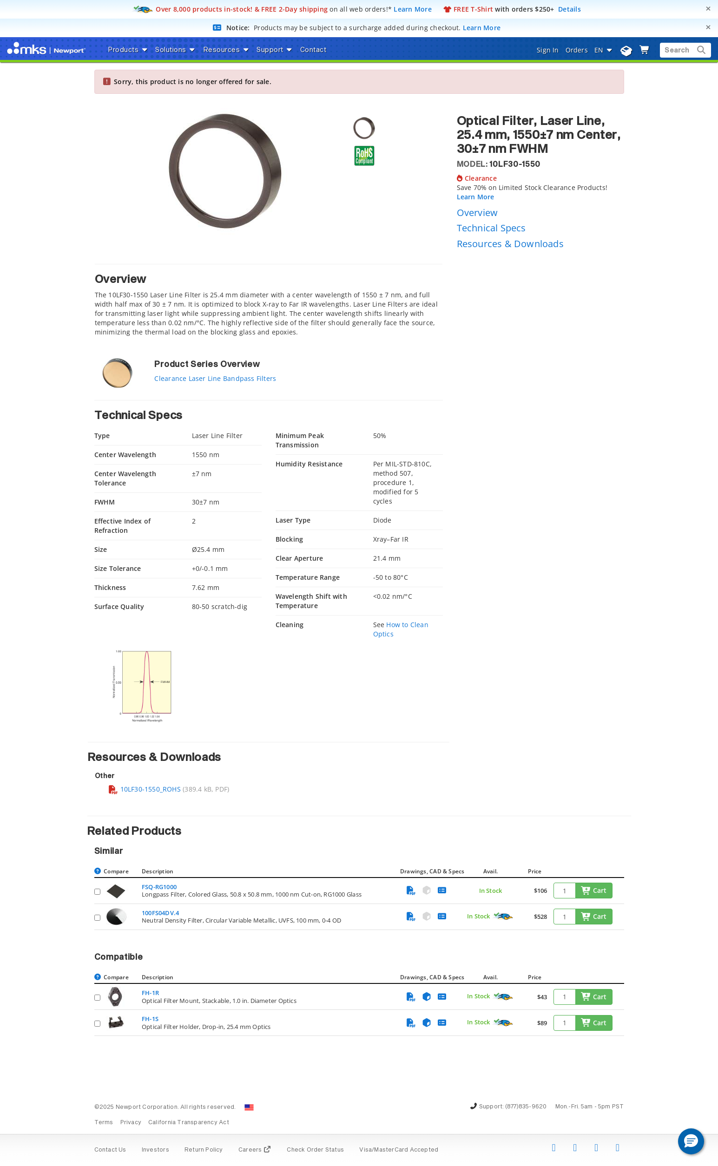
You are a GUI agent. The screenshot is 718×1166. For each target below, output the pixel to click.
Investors (155, 1150)
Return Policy (203, 1150)
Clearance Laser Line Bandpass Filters (215, 378)
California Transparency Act (188, 1123)
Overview (477, 212)
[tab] (268, 302)
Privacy (130, 1123)
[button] (691, 1141)
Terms (103, 1123)
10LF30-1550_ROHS (144, 789)
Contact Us (110, 1150)
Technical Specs (491, 228)
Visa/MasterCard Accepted (398, 1150)
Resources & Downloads (510, 243)
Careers (254, 1150)
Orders (577, 50)
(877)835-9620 (526, 1107)
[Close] (708, 8)
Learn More (413, 9)
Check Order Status (315, 1150)
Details (569, 9)
